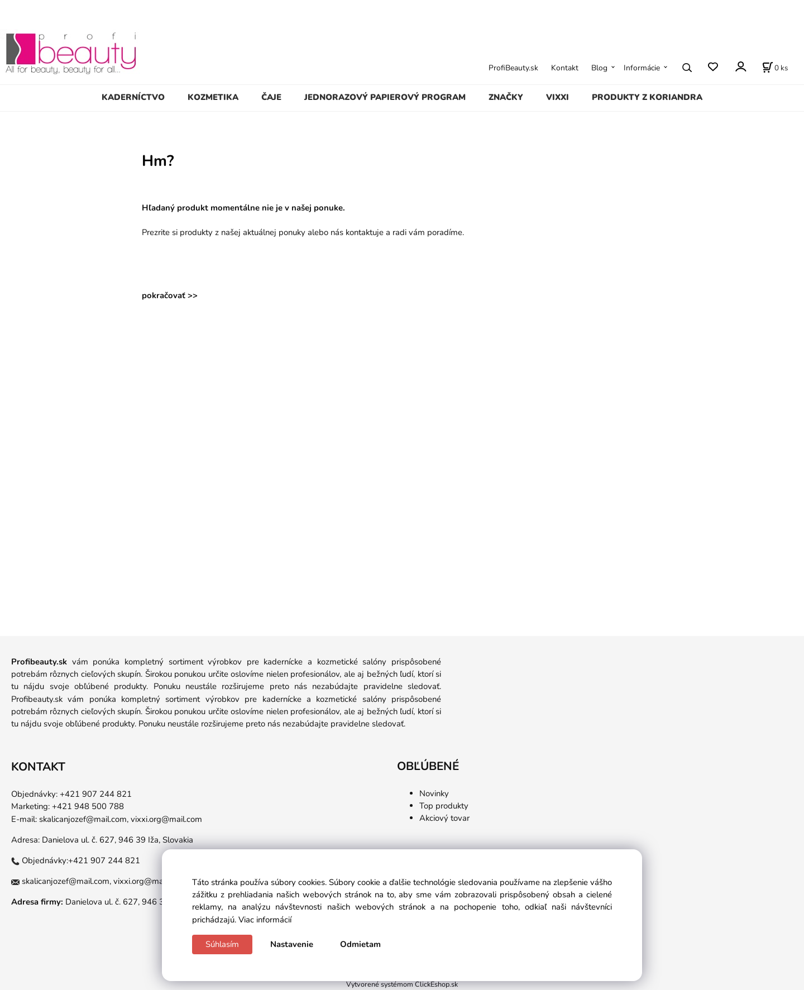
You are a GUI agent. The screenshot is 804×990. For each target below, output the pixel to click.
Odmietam (360, 944)
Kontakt (564, 68)
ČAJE (271, 97)
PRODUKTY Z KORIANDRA (647, 97)
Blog (599, 68)
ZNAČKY (506, 97)
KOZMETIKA (213, 97)
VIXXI (557, 97)
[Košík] (775, 67)
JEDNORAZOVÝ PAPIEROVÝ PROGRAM (385, 97)
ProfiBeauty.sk (513, 68)
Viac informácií (264, 919)
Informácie (642, 68)
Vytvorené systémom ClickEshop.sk (402, 984)
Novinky (434, 793)
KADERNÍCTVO (133, 97)
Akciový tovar (444, 818)
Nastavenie (291, 944)
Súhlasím (222, 944)
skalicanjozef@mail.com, (83, 819)
